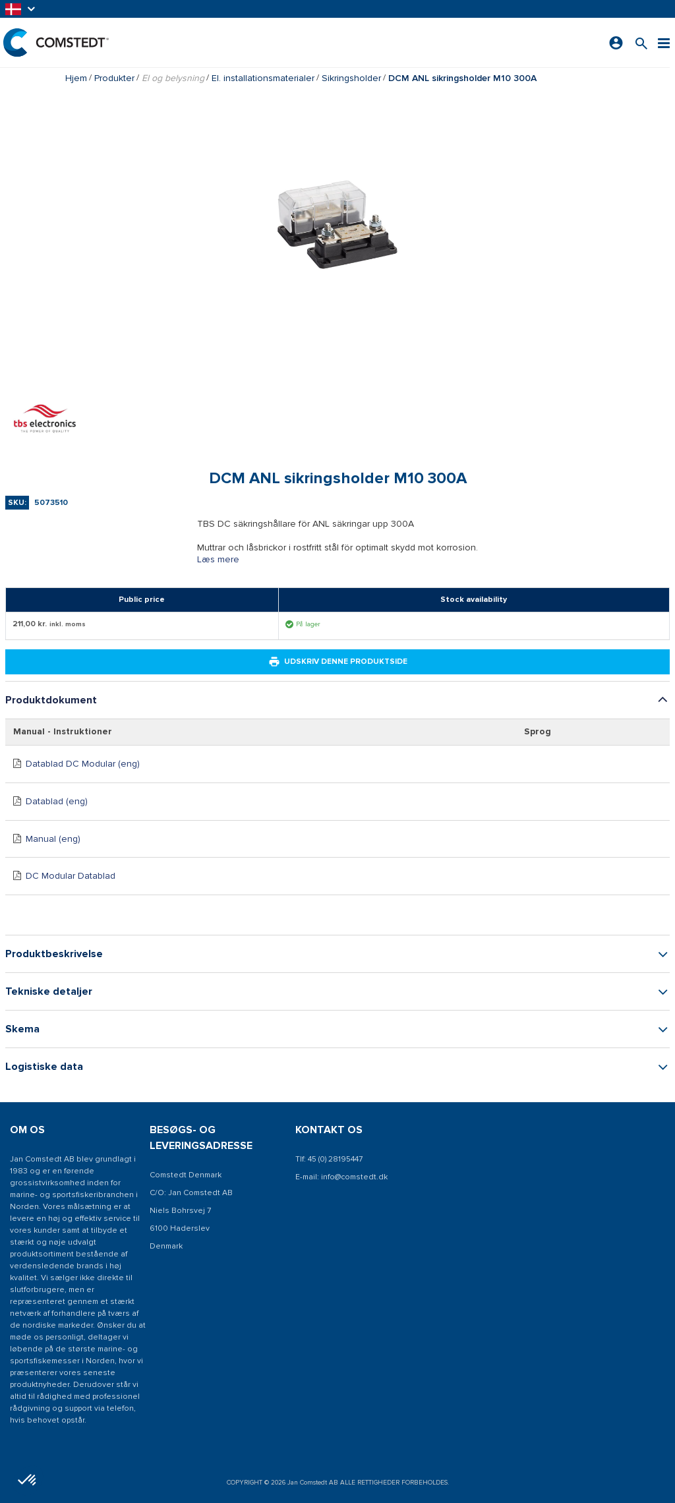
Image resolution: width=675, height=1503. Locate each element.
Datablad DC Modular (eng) (83, 763)
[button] (21, 9)
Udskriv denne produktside (337, 662)
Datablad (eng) (57, 801)
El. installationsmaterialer (263, 78)
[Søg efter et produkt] (641, 42)
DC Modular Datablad (70, 875)
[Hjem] (56, 42)
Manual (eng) (53, 838)
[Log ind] (616, 43)
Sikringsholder (351, 78)
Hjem (76, 78)
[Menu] (664, 42)
